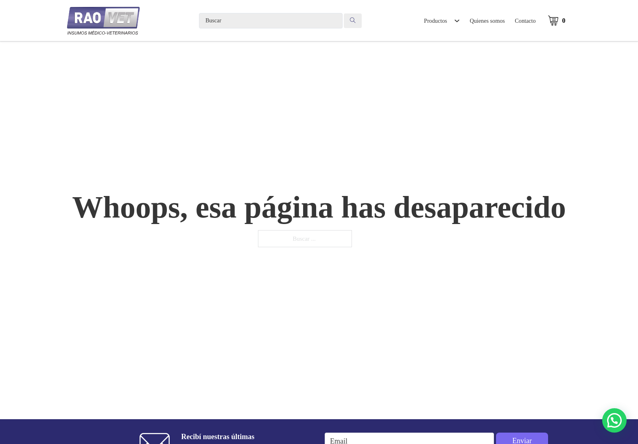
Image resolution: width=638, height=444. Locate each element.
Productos (435, 20)
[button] (614, 420)
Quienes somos (487, 20)
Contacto (525, 20)
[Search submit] (353, 20)
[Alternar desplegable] (456, 20)
